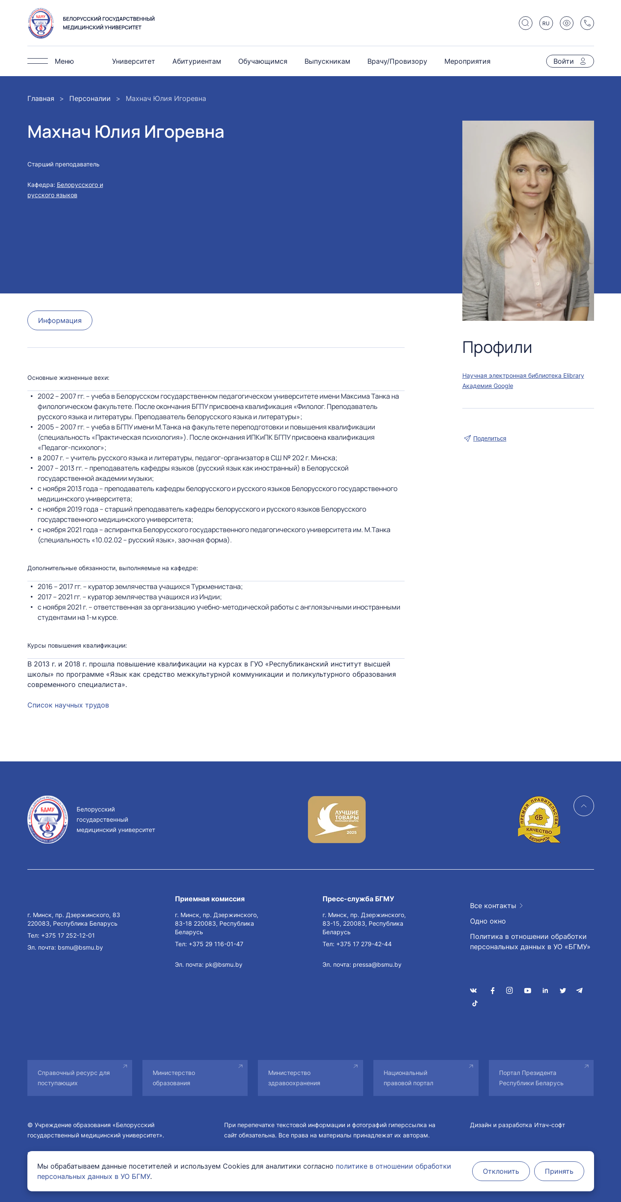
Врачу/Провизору (397, 61)
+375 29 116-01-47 (216, 943)
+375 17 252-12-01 (68, 935)
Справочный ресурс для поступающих (74, 1078)
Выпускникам (327, 61)
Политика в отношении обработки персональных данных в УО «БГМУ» (530, 941)
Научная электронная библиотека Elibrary (523, 375)
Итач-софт (549, 1124)
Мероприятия (467, 61)
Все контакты (493, 905)
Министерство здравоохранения (294, 1078)
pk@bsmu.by (223, 964)
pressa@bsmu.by (377, 964)
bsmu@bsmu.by (80, 947)
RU (546, 23)
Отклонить (501, 1171)
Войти (563, 61)
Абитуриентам (196, 61)
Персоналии (90, 98)
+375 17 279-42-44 (364, 943)
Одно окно (488, 921)
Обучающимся (262, 61)
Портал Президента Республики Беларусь (531, 1078)
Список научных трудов (68, 705)
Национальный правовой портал (408, 1078)
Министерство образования (174, 1078)
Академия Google (487, 385)
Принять (559, 1171)
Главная (40, 98)
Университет (133, 61)
